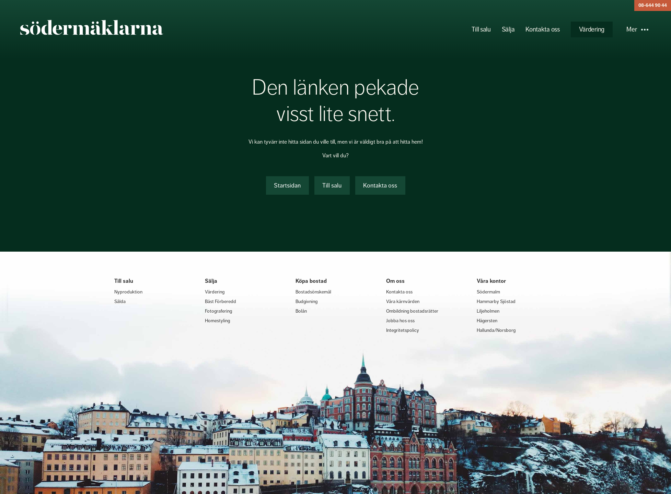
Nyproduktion (128, 291)
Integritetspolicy (402, 330)
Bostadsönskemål (313, 291)
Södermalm (488, 291)
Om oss (395, 281)
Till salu (481, 29)
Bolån (301, 311)
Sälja (508, 29)
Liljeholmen (488, 311)
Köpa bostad (311, 281)
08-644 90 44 (652, 5)
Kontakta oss (542, 29)
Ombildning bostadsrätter (412, 311)
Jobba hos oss (400, 320)
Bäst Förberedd (220, 301)
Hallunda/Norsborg (496, 330)
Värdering (591, 29)
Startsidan (287, 185)
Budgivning (306, 301)
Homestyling (217, 320)
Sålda (120, 301)
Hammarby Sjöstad (496, 301)
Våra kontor (491, 281)
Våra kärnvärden (402, 301)
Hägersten (487, 320)
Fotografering (218, 311)
